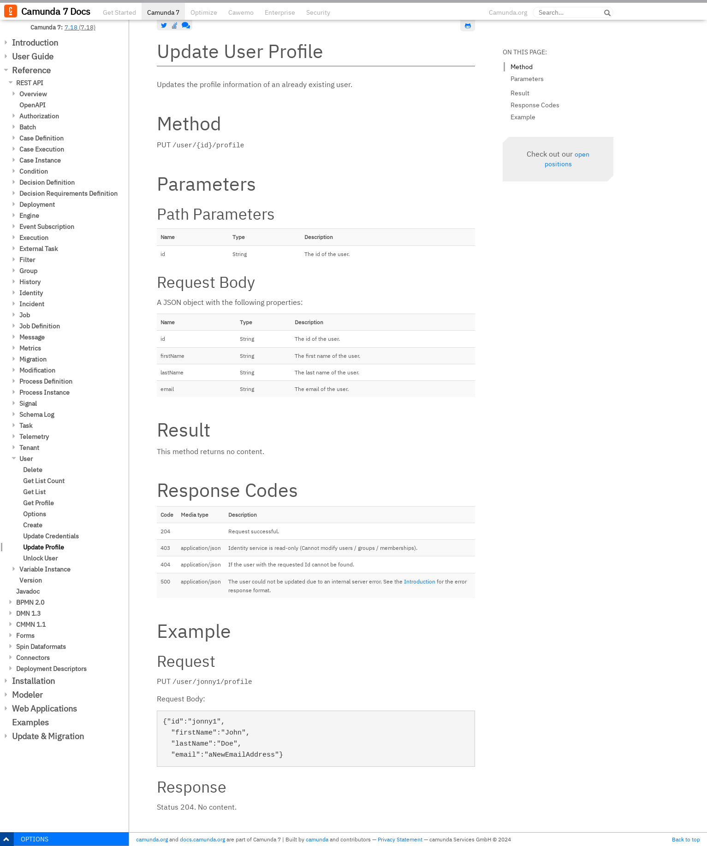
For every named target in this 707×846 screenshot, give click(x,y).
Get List (34, 492)
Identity (31, 293)
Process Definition (45, 381)
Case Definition (41, 138)
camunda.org (152, 839)
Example (523, 117)
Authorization (39, 116)
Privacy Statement (400, 839)
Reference (31, 70)
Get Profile (38, 503)
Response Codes (535, 105)
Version (30, 580)
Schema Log (36, 414)
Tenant (29, 447)
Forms (25, 635)
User (26, 459)
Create (32, 525)
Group (28, 271)
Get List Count (44, 481)
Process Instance (44, 392)
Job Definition (39, 326)
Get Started (119, 12)
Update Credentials (51, 536)
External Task (38, 249)
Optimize (203, 12)
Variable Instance (45, 569)
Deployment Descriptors (51, 669)
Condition (33, 171)
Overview (33, 94)
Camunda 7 (163, 12)
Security (318, 12)
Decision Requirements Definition (68, 193)
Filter (27, 260)
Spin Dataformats (41, 646)
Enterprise (280, 12)
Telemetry (34, 436)
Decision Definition (47, 182)
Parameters (527, 79)
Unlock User (40, 558)
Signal (28, 403)
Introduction (35, 42)
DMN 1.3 (28, 613)
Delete (32, 470)
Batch (27, 127)
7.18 (71, 27)
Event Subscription (46, 226)
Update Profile (43, 547)
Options (34, 514)
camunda (317, 839)
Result (520, 93)
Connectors (33, 657)
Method (522, 67)
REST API (29, 83)
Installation (33, 681)
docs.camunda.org (202, 839)
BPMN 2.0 (30, 602)
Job (24, 315)
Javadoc (28, 591)
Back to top (686, 839)
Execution (33, 237)
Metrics (30, 348)
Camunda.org (508, 12)
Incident (31, 304)
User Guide (32, 56)
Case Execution (41, 149)
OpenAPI (32, 105)
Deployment (37, 204)
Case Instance (40, 160)
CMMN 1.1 (31, 624)
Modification (37, 370)
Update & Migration (48, 736)
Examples (30, 722)
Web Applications (44, 708)
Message (32, 337)
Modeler (27, 694)
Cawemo (241, 12)
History (30, 282)
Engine (29, 215)
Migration (33, 359)
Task (25, 425)
